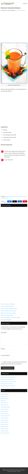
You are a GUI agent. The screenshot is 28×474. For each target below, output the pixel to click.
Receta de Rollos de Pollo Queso (8, 310)
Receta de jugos (9, 196)
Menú (26, 3)
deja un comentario (21, 10)
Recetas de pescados (5, 415)
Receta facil (15, 196)
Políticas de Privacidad (11, 471)
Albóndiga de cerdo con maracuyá (8, 385)
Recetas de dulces (22, 196)
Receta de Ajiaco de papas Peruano (9, 308)
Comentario (4, 332)
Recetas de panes (4, 411)
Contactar (19, 471)
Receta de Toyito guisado (7, 315)
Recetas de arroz (4, 402)
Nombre (3, 348)
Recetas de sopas (4, 424)
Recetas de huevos (5, 409)
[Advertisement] (14, 27)
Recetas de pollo (4, 417)
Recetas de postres (5, 420)
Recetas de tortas (4, 428)
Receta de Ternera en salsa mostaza (8, 381)
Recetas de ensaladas (5, 407)
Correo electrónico (5, 355)
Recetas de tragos (4, 198)
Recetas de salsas (4, 422)
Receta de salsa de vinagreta (7, 379)
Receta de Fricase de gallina (7, 383)
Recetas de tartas (4, 426)
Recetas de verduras (5, 433)
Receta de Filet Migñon (6, 319)
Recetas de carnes (4, 398)
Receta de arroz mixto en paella (8, 313)
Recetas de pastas (4, 413)
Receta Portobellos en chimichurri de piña (10, 317)
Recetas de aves (4, 396)
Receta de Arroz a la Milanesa (8, 304)
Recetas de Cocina (4, 394)
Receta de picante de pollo (7, 306)
